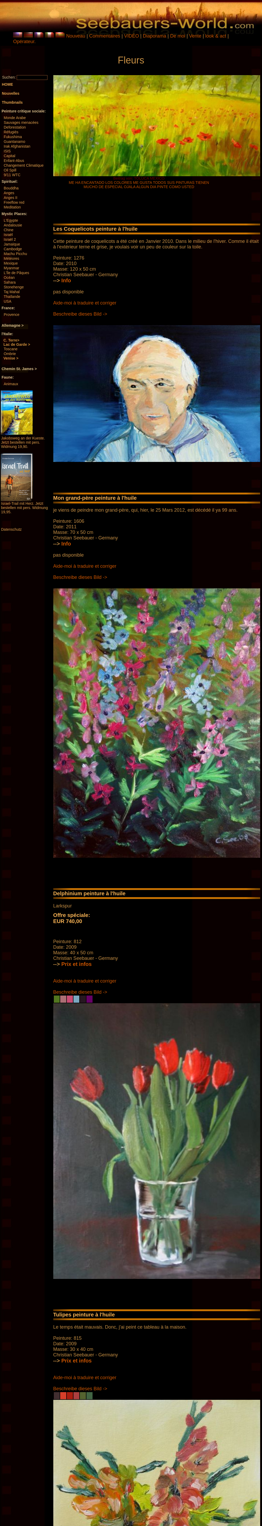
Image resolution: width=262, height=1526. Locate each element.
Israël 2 (10, 239)
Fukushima (13, 137)
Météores (11, 258)
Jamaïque (12, 244)
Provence (11, 314)
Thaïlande (12, 296)
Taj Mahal (12, 292)
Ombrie (10, 354)
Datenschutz (11, 529)
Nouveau (75, 36)
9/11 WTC (12, 175)
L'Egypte (11, 220)
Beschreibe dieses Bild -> (80, 314)
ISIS (7, 151)
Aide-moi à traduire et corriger (84, 303)
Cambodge (13, 249)
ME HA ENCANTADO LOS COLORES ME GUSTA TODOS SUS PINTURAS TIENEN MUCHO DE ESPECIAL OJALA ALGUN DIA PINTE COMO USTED (139, 184)
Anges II (10, 198)
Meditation (12, 207)
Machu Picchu (15, 254)
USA (7, 301)
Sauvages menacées (21, 122)
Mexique (11, 263)
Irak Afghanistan (17, 146)
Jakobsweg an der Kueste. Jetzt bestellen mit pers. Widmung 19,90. (23, 442)
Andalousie (13, 225)
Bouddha (11, 188)
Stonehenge (14, 287)
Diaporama (154, 36)
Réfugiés (11, 132)
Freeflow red (14, 202)
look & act (216, 36)
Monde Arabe (15, 118)
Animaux (11, 384)
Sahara (10, 282)
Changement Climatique (23, 165)
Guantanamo (14, 141)
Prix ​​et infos (76, 964)
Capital (9, 156)
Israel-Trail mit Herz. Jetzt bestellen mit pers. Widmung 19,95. (24, 507)
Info (66, 280)
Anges (9, 193)
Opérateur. (24, 41)
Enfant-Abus (14, 160)
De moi (177, 36)
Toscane (11, 349)
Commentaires (104, 36)
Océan (9, 277)
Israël (8, 235)
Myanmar (11, 268)
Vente (195, 36)
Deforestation (15, 127)
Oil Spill (10, 170)
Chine (9, 230)
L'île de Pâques (16, 273)
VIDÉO (131, 36)
